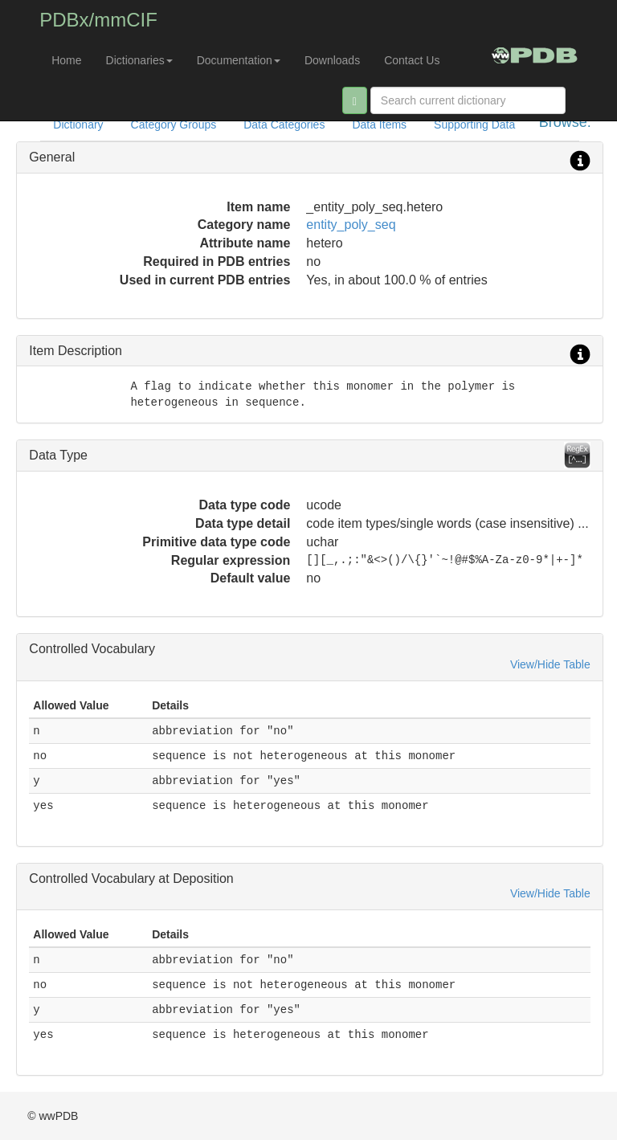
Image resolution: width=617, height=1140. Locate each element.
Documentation (238, 60)
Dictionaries (139, 60)
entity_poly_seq (350, 224)
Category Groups (174, 124)
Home (66, 60)
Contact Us (411, 60)
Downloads (332, 60)
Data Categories (284, 124)
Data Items (379, 124)
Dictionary (78, 124)
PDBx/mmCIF (98, 20)
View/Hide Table (550, 664)
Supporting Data (474, 124)
